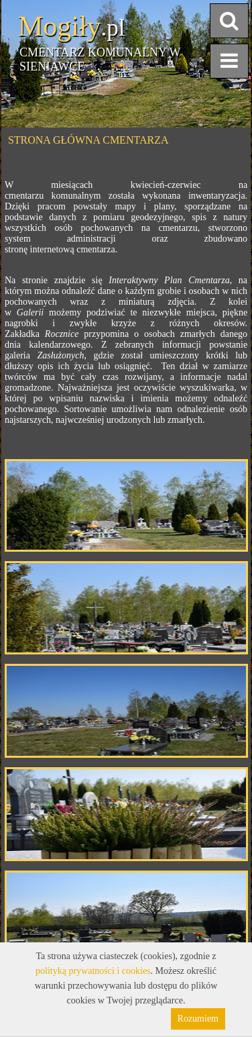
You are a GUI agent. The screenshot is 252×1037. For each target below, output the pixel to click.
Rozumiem (198, 1019)
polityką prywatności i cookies (93, 971)
